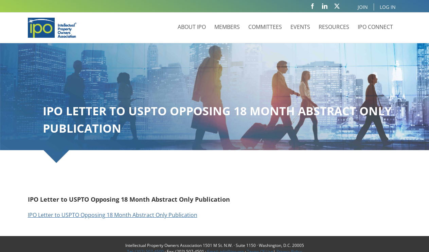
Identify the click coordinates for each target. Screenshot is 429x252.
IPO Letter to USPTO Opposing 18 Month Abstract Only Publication (112, 215)
